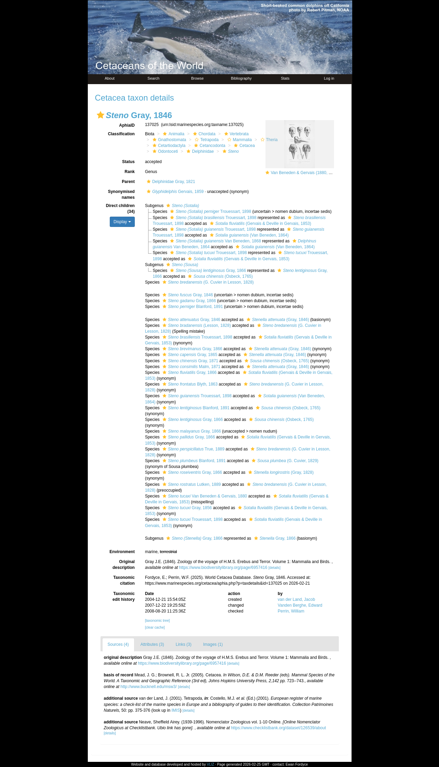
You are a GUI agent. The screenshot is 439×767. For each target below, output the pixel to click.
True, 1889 (193, 449)
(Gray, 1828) (280, 472)
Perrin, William (291, 611)
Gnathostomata (168, 139)
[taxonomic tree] (157, 620)
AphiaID (126, 125)
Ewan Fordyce (297, 764)
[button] (100, 115)
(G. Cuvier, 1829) (284, 460)
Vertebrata (236, 133)
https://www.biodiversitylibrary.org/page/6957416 (223, 567)
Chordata (203, 133)
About (110, 78)
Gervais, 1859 (174, 191)
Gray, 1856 (186, 507)
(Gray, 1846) (277, 319)
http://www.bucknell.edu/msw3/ (148, 686)
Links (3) (183, 644)
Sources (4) (118, 644)
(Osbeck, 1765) (219, 276)
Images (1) (213, 644)
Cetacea (243, 145)
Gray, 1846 (187, 295)
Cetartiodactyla (168, 145)
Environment (121, 551)
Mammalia (239, 139)
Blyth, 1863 (189, 384)
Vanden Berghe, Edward (300, 605)
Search (153, 78)
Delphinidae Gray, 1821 (170, 181)
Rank (129, 171)
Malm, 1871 (191, 366)
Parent (128, 181)
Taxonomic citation (123, 580)
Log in (329, 78)
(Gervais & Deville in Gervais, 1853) (259, 223)
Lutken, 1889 (191, 484)
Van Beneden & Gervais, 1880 (204, 496)
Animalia (172, 133)
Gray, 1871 (189, 360)
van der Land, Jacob (296, 599)
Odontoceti (164, 151)
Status (128, 161)
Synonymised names (121, 194)
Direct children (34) (120, 208)
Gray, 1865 (189, 354)
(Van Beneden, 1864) (248, 235)
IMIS (175, 710)
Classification (121, 133)
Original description (123, 564)
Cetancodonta (208, 145)
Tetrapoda (205, 139)
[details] (275, 568)
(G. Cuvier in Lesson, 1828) (207, 282)
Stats (285, 78)
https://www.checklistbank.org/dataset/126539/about (278, 727)
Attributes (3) (152, 644)
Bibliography (241, 78)
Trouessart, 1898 (209, 211)
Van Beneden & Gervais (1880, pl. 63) (305, 172)
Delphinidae (199, 151)
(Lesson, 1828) (196, 325)
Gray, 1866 (207, 270)
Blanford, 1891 (192, 306)
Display (122, 221)
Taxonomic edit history (123, 596)
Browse (197, 78)
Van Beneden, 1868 (214, 241)
